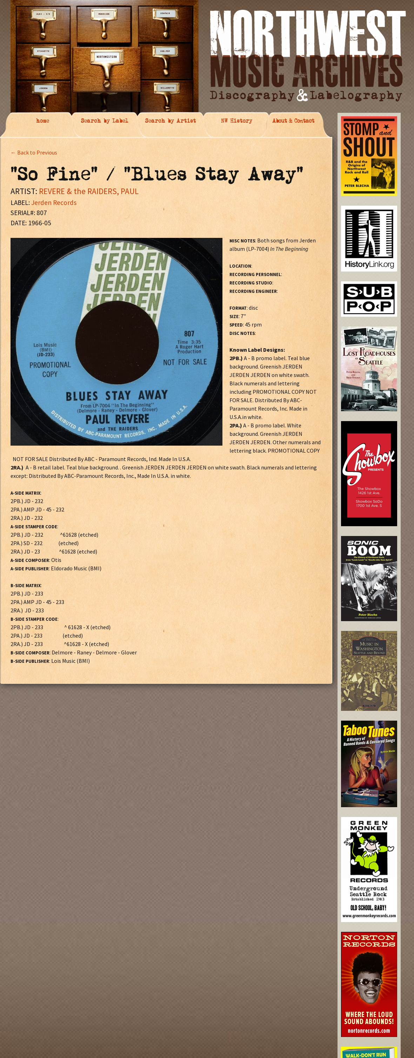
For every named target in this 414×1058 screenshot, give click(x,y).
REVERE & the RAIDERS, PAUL (89, 191)
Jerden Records (53, 202)
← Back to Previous (34, 152)
